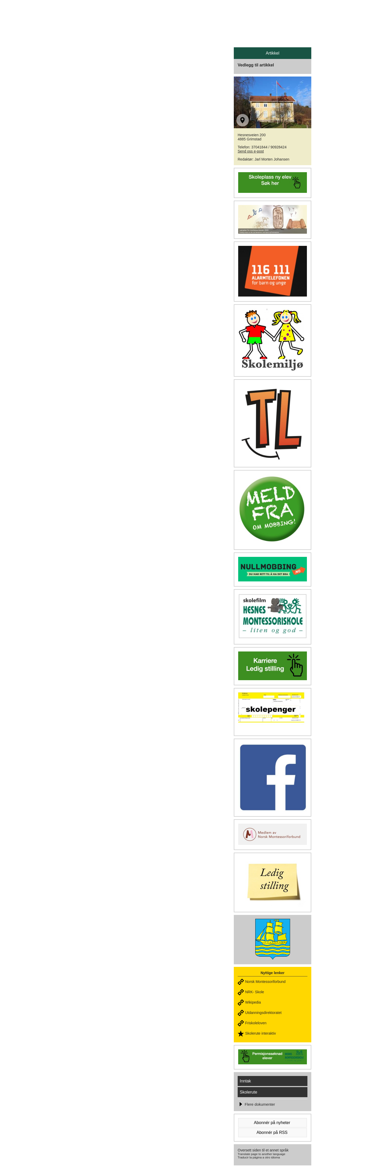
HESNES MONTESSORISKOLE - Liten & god (147, 16)
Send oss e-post (251, 151)
